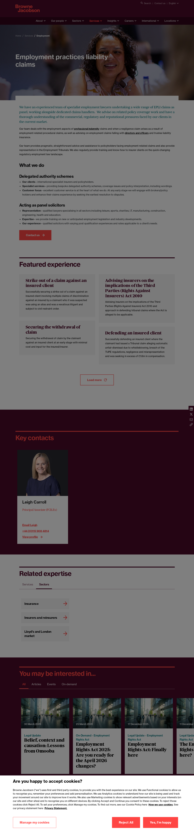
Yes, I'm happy (160, 822)
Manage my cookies (34, 822)
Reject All (126, 822)
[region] (97, 804)
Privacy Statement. (56, 808)
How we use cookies (161, 804)
